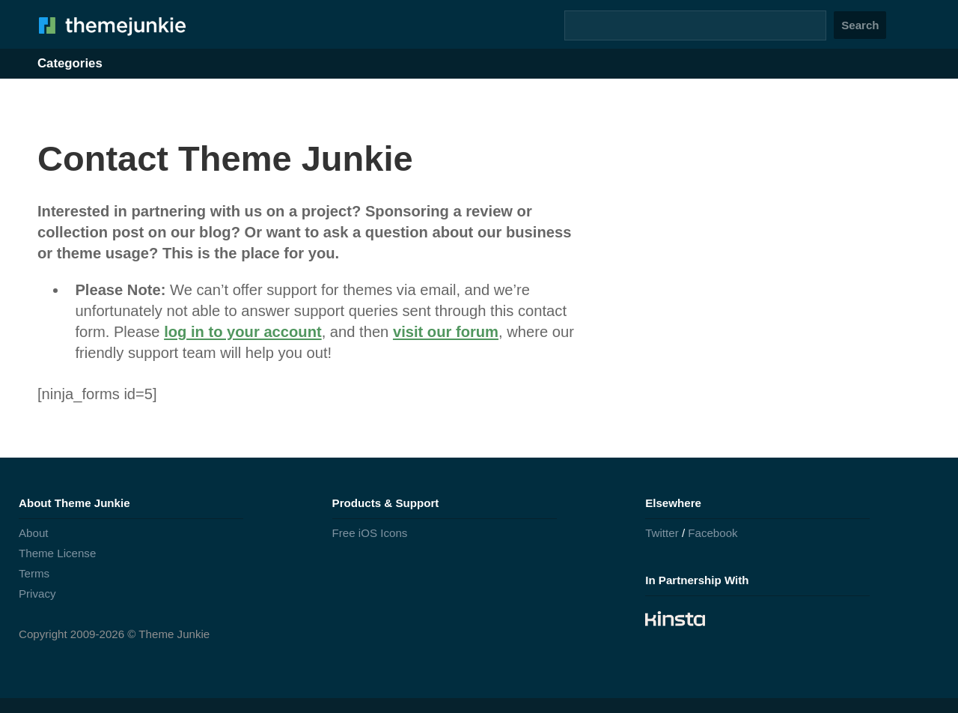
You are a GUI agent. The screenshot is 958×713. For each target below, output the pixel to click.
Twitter (662, 533)
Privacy (37, 593)
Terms (34, 573)
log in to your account (243, 332)
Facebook (712, 533)
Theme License (57, 553)
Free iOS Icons (370, 533)
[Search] (695, 25)
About (34, 533)
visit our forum (445, 332)
